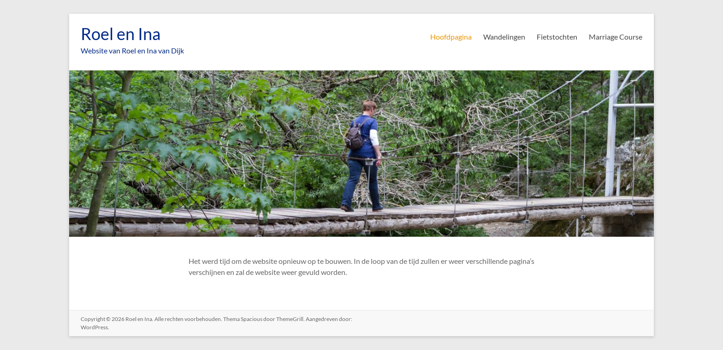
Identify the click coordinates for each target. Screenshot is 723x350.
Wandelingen (504, 36)
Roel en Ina (120, 33)
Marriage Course (615, 36)
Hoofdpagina (451, 36)
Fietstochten (557, 36)
